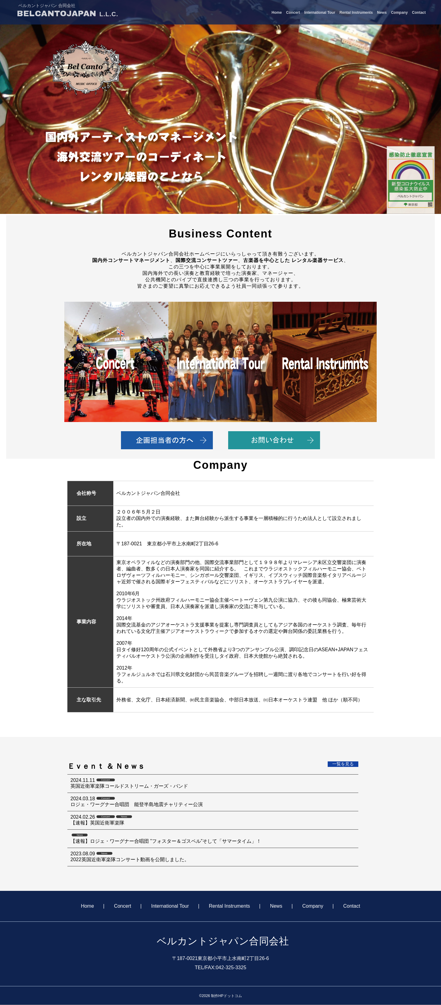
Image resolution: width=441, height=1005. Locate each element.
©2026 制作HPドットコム (220, 996)
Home (277, 12)
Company (399, 12)
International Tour (319, 12)
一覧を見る (343, 763)
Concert (293, 12)
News (381, 12)
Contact (419, 12)
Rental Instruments (356, 12)
